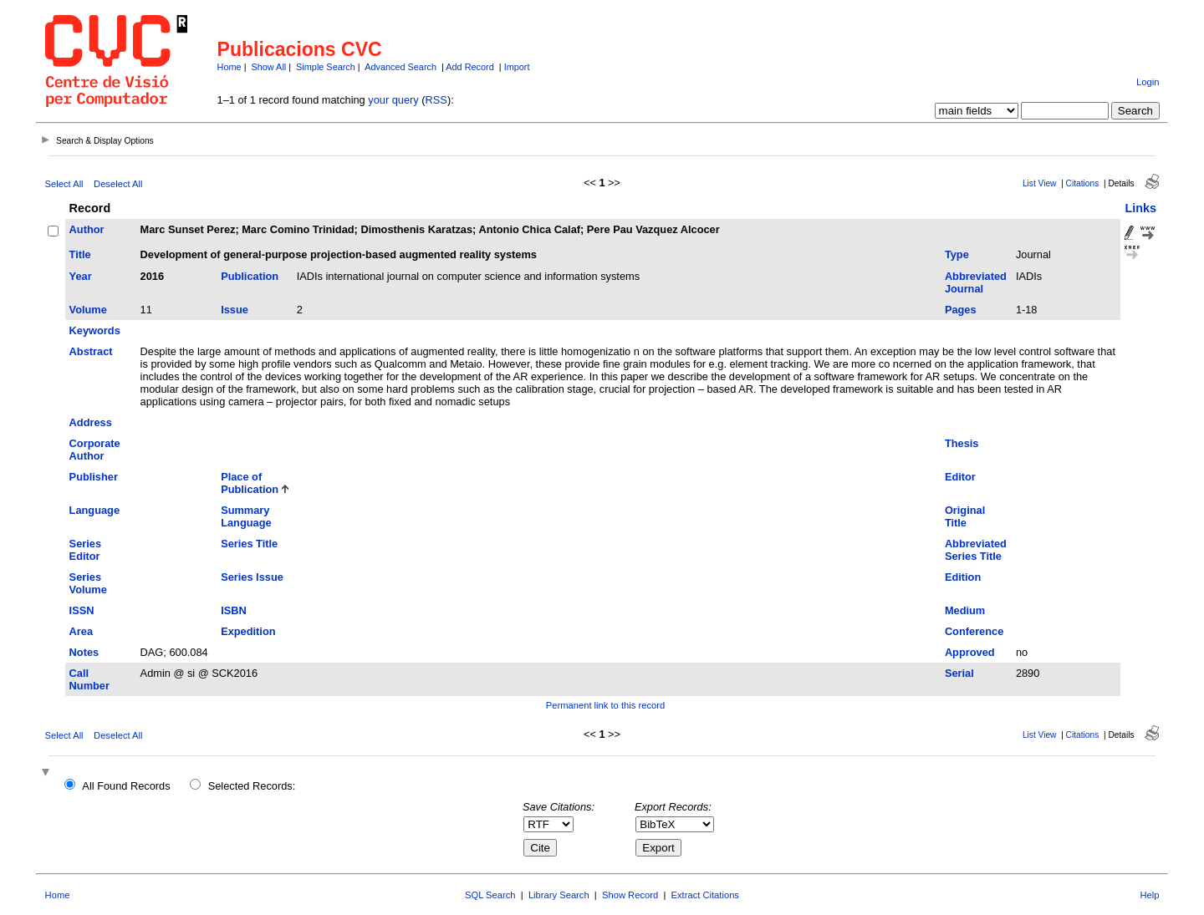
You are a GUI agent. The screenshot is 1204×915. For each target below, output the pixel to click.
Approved (970, 652)
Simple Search (325, 67)
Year (80, 276)
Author (87, 229)
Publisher (93, 476)
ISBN (234, 610)
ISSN (81, 610)
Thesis (962, 443)
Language (94, 510)
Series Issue (252, 577)
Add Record (469, 67)
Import (517, 67)
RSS (436, 100)
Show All (269, 67)
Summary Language (246, 516)
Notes (84, 652)
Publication (249, 276)
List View (1040, 183)
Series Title (249, 543)
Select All (64, 184)
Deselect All (118, 184)
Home (229, 67)
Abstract (91, 351)
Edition (963, 577)
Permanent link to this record (605, 705)
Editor (960, 476)
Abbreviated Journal (976, 282)
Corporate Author (94, 449)
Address (90, 422)
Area (81, 631)
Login (1147, 82)
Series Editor (85, 549)
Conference (974, 631)
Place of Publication (249, 483)
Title (80, 254)
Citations (1082, 183)
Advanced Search (400, 67)
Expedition (248, 631)
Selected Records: (252, 786)
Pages (961, 309)
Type (957, 254)
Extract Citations (705, 895)
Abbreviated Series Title (976, 549)
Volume (88, 309)
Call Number (89, 679)
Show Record (630, 895)
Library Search (558, 895)
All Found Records (126, 786)
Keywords (94, 330)
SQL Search (490, 895)
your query (393, 100)
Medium (965, 610)
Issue (234, 309)
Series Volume (88, 583)
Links (1140, 208)
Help (1149, 895)
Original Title (965, 516)
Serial (959, 673)
